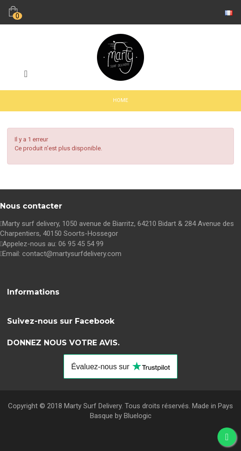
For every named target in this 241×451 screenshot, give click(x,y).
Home (120, 100)
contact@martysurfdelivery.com (71, 253)
